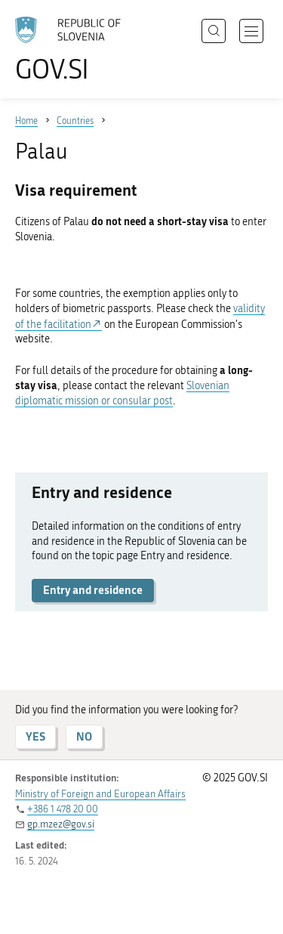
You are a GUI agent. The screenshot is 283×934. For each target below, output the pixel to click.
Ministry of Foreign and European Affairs (100, 793)
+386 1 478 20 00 (62, 809)
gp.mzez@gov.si (60, 824)
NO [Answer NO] (84, 736)
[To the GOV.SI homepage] (75, 49)
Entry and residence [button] (93, 590)
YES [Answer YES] (35, 736)
